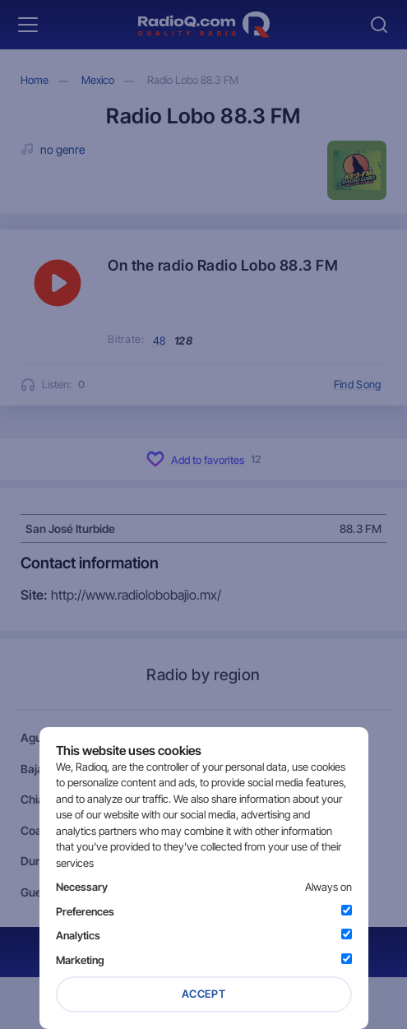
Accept (204, 993)
